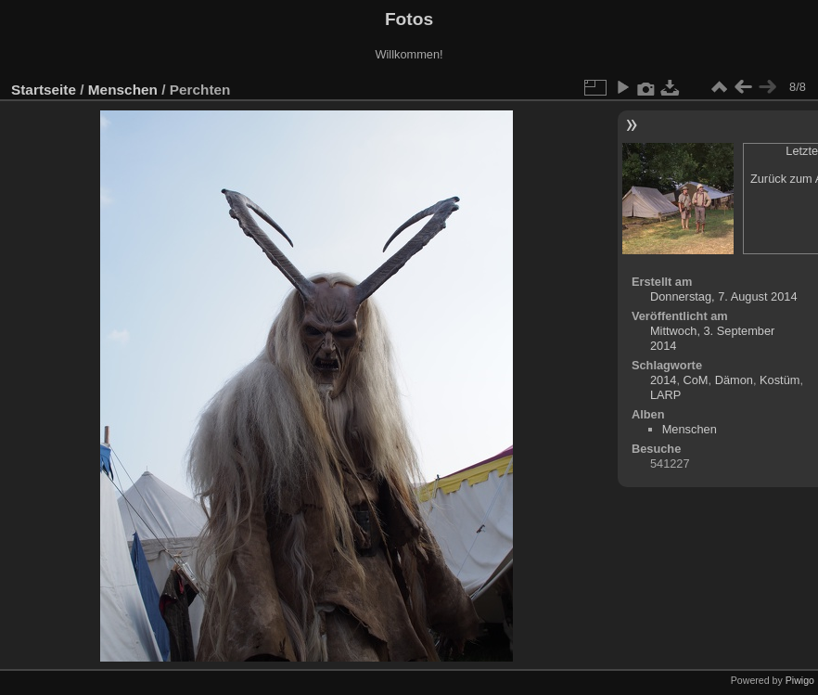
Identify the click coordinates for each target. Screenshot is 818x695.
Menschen (123, 89)
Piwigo (800, 680)
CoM (696, 380)
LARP (665, 395)
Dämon (734, 380)
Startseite (43, 89)
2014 (663, 380)
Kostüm (779, 380)
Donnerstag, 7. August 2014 (724, 296)
